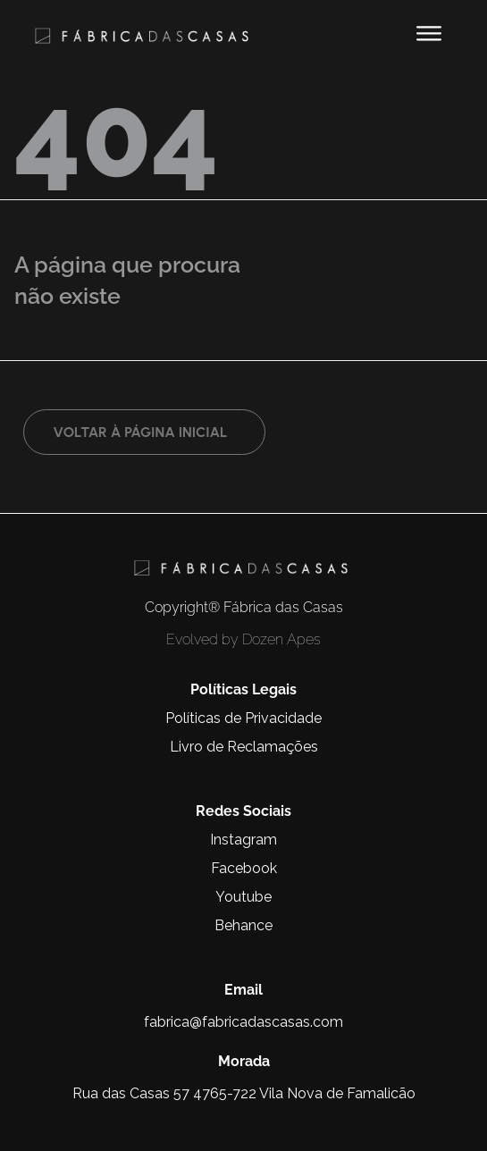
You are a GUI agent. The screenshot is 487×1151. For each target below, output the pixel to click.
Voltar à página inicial (140, 432)
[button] (428, 33)
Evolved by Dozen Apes (243, 639)
